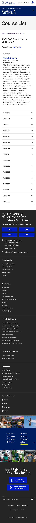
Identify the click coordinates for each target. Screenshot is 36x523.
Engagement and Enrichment (11, 373)
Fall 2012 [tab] (6, 184)
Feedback (11, 505)
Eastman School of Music (10, 329)
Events (5, 403)
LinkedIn (24, 439)
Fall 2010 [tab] (6, 196)
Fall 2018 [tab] (6, 148)
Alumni (4, 275)
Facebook (10, 434)
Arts (4, 411)
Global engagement (8, 376)
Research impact (7, 382)
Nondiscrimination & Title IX (10, 379)
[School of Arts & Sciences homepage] (15, 217)
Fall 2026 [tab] (6, 54)
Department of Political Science (8, 12)
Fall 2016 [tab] (6, 160)
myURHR (4, 305)
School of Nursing (7, 335)
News (5, 400)
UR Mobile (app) (7, 311)
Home (3, 33)
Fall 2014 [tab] (6, 172)
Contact (4, 290)
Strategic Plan (6, 385)
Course (22, 33)
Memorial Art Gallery (8, 358)
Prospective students (8, 264)
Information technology (9, 299)
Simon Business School (9, 337)
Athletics (6, 407)
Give (27, 3)
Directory (4, 293)
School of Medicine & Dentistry (11, 332)
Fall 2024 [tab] (6, 119)
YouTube (24, 434)
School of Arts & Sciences (11, 8)
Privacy (18, 505)
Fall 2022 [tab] (6, 131)
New (14, 47)
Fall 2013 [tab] (6, 178)
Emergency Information (18, 510)
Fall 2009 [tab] (6, 202)
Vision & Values (6, 388)
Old (19, 47)
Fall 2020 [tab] (6, 136)
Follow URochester (28, 443)
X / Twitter (11, 436)
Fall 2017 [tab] (6, 154)
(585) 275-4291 (10, 249)
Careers (9, 235)
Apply (19, 3)
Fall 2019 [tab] (6, 142)
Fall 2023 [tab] (6, 125)
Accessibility (6, 370)
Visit (23, 3)
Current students (7, 267)
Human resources (7, 296)
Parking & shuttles (7, 308)
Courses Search (12, 33)
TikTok (24, 436)
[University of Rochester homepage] (8, 2)
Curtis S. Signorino (10, 58)
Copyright (25, 505)
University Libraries (8, 355)
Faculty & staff (6, 273)
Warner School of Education (10, 340)
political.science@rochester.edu (15, 252)
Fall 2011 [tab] (6, 190)
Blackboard (5, 288)
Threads (10, 442)
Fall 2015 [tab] (6, 166)
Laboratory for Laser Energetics (12, 343)
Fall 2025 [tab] (6, 113)
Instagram (11, 439)
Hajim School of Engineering (10, 326)
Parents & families (7, 270)
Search (3, 496)
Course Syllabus (9, 63)
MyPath (4, 302)
